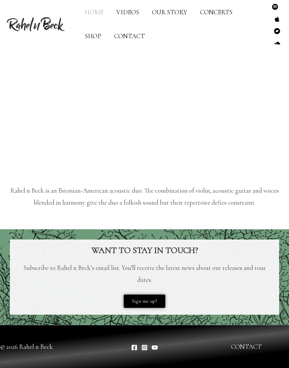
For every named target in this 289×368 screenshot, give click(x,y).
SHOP (93, 36)
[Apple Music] (277, 19)
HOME (94, 12)
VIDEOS (127, 12)
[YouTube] (155, 347)
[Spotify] (275, 7)
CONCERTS (216, 12)
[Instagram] (144, 347)
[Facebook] (134, 347)
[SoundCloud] (277, 43)
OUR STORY (169, 12)
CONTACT (129, 36)
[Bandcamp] (277, 31)
